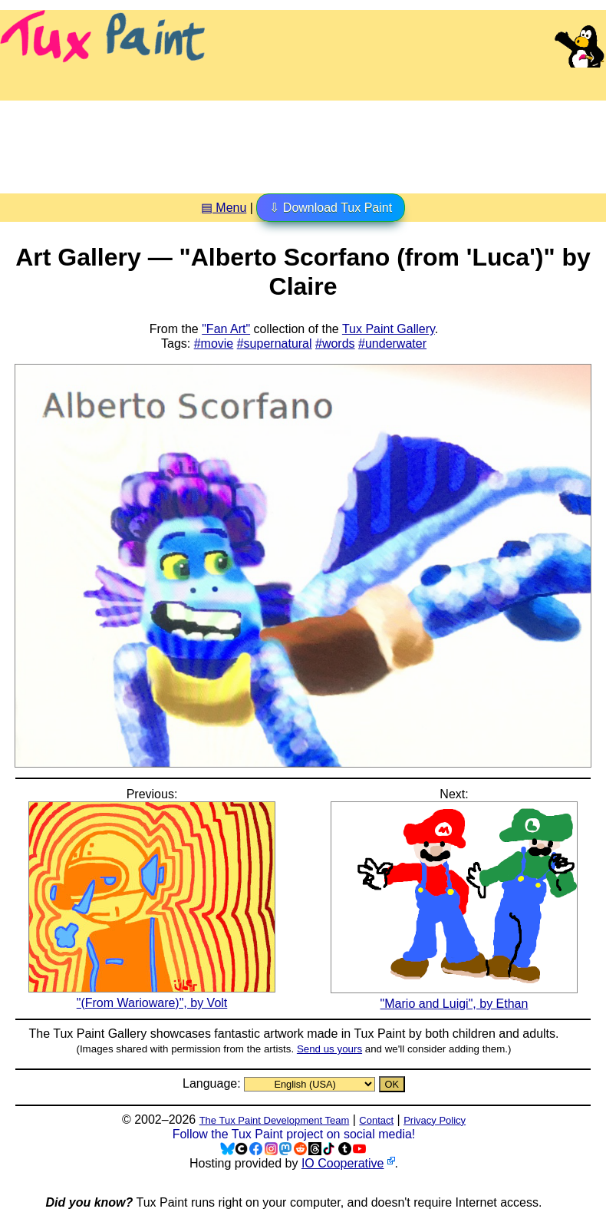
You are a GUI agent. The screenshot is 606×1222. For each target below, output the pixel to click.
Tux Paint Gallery (388, 328)
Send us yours (329, 1049)
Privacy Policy (434, 1120)
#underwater (392, 343)
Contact (376, 1120)
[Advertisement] (303, 141)
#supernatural (274, 343)
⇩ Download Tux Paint (330, 207)
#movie (214, 343)
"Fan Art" (226, 328)
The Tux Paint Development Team (274, 1120)
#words (335, 343)
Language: (213, 1083)
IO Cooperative (342, 1163)
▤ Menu (223, 207)
